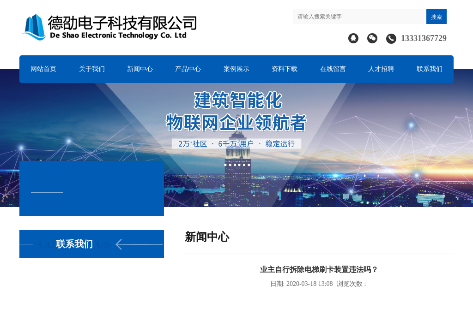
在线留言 (333, 68)
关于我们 (92, 68)
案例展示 (236, 68)
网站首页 (43, 68)
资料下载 (284, 68)
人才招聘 (381, 68)
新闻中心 (140, 68)
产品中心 (188, 68)
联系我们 (430, 68)
